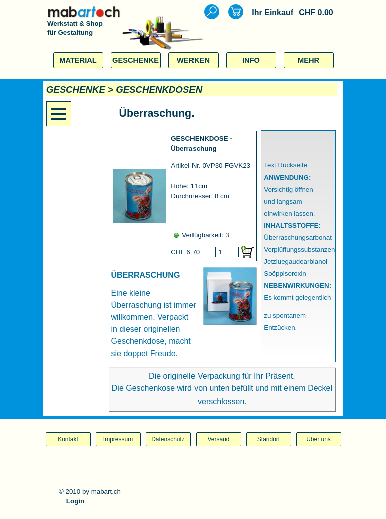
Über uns (318, 439)
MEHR (308, 60)
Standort (268, 439)
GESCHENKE (135, 60)
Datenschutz (168, 439)
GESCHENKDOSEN (159, 89)
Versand (218, 439)
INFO (251, 60)
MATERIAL (78, 60)
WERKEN (193, 60)
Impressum (118, 439)
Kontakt (68, 439)
